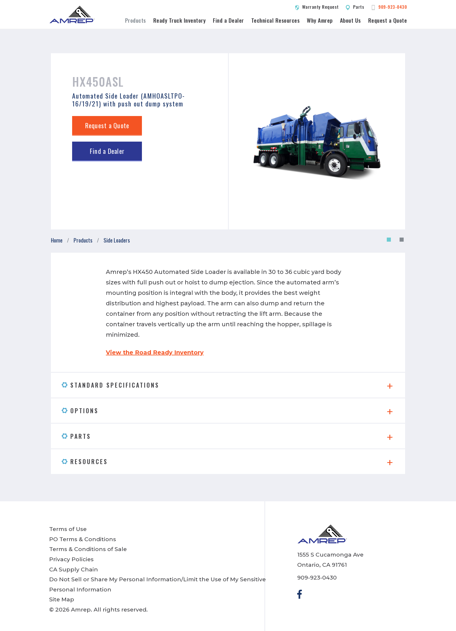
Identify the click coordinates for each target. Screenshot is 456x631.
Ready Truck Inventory (179, 20)
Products (135, 20)
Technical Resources (275, 20)
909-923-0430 (392, 6)
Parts (358, 6)
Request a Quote (387, 20)
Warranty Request (320, 6)
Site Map (61, 599)
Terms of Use (68, 528)
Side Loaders (117, 240)
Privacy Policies (71, 559)
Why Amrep (320, 20)
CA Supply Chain (73, 569)
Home (57, 240)
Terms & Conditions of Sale (88, 549)
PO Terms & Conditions (82, 539)
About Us (350, 20)
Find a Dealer (228, 20)
